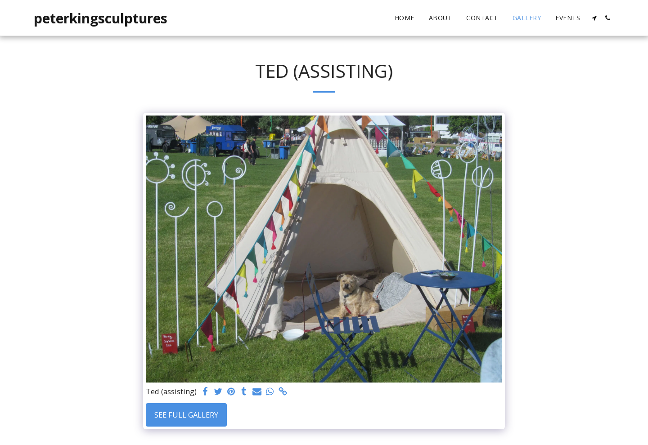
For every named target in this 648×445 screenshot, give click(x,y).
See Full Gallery (186, 414)
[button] (594, 18)
